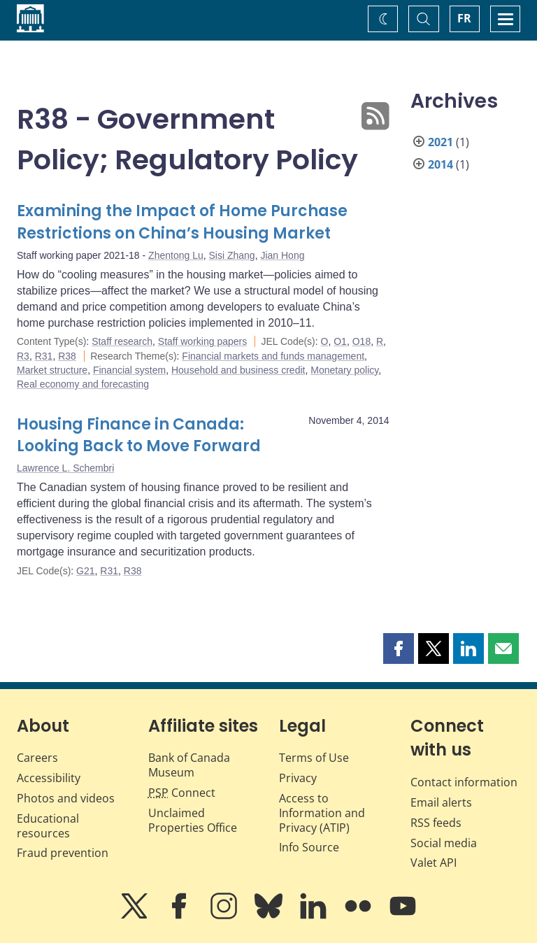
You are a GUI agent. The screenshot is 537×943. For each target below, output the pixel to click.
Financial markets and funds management (273, 356)
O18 (361, 341)
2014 (440, 164)
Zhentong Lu (175, 255)
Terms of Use (314, 757)
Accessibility (48, 778)
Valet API (433, 862)
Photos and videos (66, 798)
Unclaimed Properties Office (192, 820)
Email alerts (441, 802)
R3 (23, 356)
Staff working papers (202, 341)
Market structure (52, 370)
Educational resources (48, 826)
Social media (443, 843)
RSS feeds (435, 822)
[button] (398, 648)
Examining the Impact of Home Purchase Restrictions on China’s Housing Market (182, 222)
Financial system (129, 370)
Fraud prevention (62, 852)
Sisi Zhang (232, 255)
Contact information (463, 782)
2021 (440, 142)
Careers (37, 757)
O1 (340, 341)
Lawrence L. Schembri (65, 468)
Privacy (298, 778)
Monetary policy (344, 370)
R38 (67, 356)
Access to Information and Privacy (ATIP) (322, 812)
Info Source (309, 847)
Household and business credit (238, 370)
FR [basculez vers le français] (464, 18)
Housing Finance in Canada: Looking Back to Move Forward (139, 435)
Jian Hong (282, 255)
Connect (181, 792)
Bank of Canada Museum (189, 765)
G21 (85, 570)
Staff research (122, 341)
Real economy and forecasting (83, 384)
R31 (44, 356)
